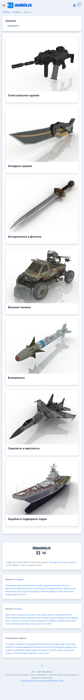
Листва (15, 623)
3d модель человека (14, 644)
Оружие (47, 585)
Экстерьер (69, 591)
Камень (52, 617)
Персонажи (10, 585)
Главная (6, 12)
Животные (21, 585)
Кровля (45, 617)
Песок (73, 620)
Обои (7, 614)
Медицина (10, 591)
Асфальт (53, 620)
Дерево (75, 617)
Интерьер (51, 588)
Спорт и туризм (23, 591)
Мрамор (60, 617)
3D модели (54, 562)
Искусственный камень (16, 617)
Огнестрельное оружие (23, 95)
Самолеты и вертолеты (24, 448)
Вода (27, 623)
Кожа (19, 620)
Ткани (14, 620)
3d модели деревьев (22, 647)
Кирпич (14, 614)
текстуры (64, 562)
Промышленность (25, 588)
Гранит (68, 617)
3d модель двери (30, 650)
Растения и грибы (35, 585)
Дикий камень (34, 617)
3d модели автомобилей (43, 647)
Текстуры (17, 608)
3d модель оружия (62, 650)
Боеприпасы (16, 378)
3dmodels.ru (47, 671)
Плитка (69, 614)
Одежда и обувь (55, 591)
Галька (8, 623)
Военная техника (19, 307)
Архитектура (40, 588)
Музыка (59, 588)
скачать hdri (43, 653)
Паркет (33, 614)
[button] (79, 5)
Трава (22, 623)
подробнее (13, 25)
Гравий (60, 620)
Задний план (40, 623)
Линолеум (42, 614)
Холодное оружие (20, 166)
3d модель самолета (27, 653)
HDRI (49, 623)
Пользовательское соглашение (35, 680)
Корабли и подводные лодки (27, 519)
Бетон (8, 620)
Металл (26, 620)
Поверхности (42, 620)
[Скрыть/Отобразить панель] (4, 5)
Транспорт (56, 585)
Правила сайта (56, 680)
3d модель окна (45, 650)
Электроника (70, 588)
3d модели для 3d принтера (37, 644)
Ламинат (51, 614)
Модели (16, 12)
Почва (67, 620)
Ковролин (60, 614)
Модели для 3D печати (15, 594)
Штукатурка (24, 614)
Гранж (33, 620)
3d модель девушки (64, 647)
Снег (32, 623)
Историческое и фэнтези (24, 237)
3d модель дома (58, 644)
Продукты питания (39, 591)
